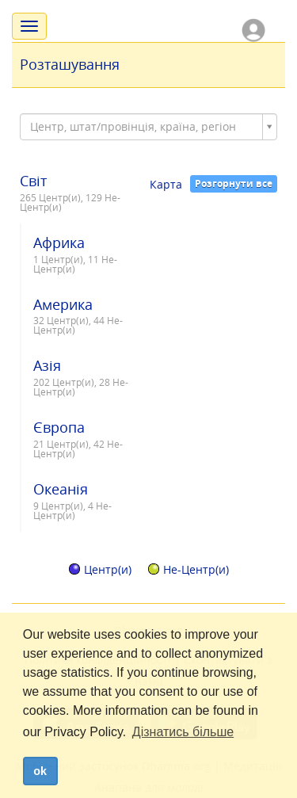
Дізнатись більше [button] (183, 732)
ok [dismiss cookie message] (40, 771)
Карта (166, 184)
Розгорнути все (233, 183)
